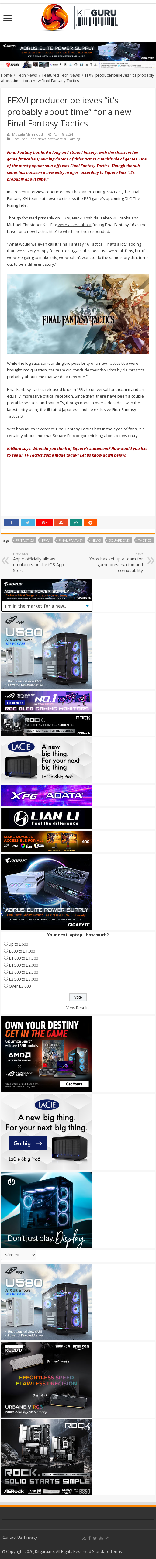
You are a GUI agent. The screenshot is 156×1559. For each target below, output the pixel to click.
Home (6, 75)
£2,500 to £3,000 (23, 979)
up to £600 (18, 944)
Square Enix (119, 540)
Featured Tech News (61, 75)
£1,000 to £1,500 (23, 958)
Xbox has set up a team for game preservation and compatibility (112, 562)
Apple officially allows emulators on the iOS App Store (44, 562)
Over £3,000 (20, 986)
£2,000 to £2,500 (23, 972)
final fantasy (71, 540)
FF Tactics (25, 540)
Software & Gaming (64, 138)
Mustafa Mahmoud (27, 134)
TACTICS (144, 540)
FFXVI (46, 540)
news (96, 540)
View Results (78, 1007)
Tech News (27, 75)
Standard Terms (107, 1551)
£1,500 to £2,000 (23, 965)
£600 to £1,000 (22, 951)
